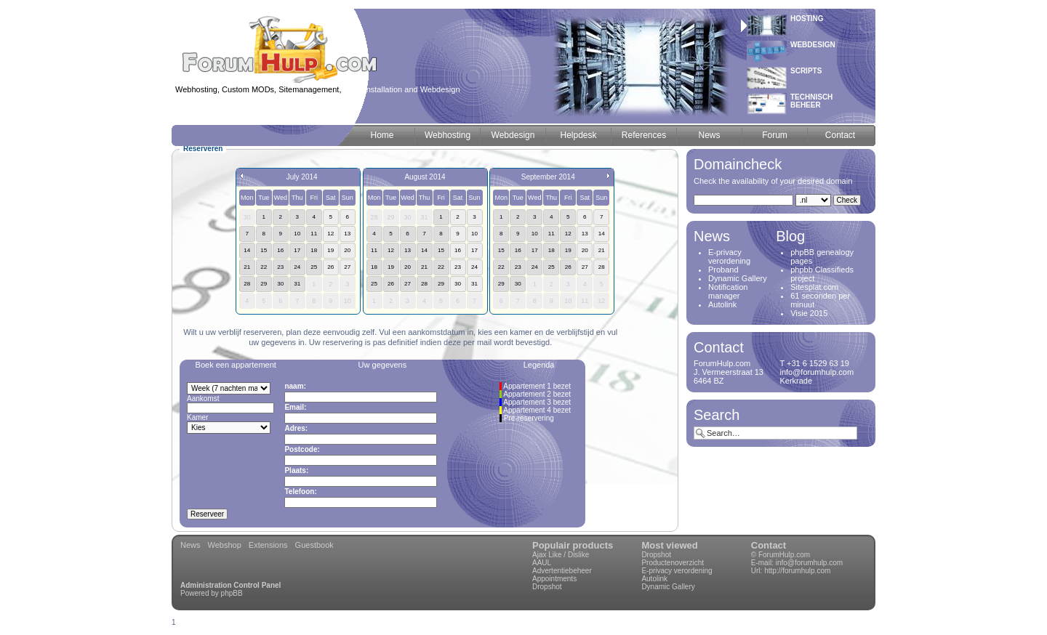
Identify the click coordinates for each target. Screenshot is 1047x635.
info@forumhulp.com (809, 563)
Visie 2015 (808, 313)
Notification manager (727, 291)
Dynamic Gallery (737, 278)
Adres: (296, 428)
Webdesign (812, 45)
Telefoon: (300, 492)
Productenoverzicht (672, 563)
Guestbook (314, 545)
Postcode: (301, 449)
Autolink (722, 304)
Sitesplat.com (814, 287)
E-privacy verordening (729, 256)
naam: (294, 386)
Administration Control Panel (230, 585)
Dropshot (547, 587)
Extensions (268, 545)
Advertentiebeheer (562, 571)
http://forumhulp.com (797, 571)
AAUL (541, 563)
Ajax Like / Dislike (560, 555)
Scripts (806, 71)
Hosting (807, 19)
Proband (723, 269)
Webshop (224, 545)
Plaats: (296, 470)
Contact (768, 545)
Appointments (554, 579)
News (190, 545)
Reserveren (202, 149)
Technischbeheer (811, 101)
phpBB (232, 593)
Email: (295, 407)
